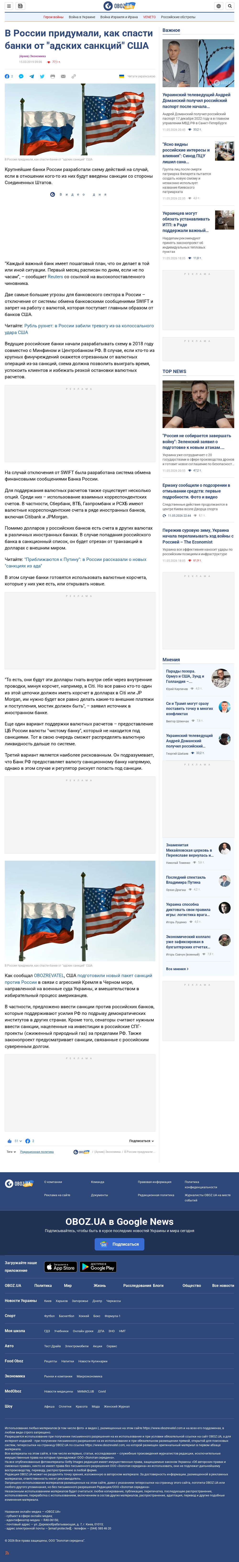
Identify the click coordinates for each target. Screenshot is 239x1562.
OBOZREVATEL (49, 975)
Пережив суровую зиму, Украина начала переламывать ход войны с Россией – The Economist (198, 536)
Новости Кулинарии (93, 1361)
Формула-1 (112, 1316)
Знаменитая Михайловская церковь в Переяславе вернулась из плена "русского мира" (189, 850)
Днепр (97, 1301)
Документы (99, 1195)
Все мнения (176, 969)
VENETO (149, 17)
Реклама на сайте (57, 1195)
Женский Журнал (117, 1406)
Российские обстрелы (178, 17)
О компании (53, 1182)
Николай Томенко (178, 863)
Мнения (171, 659)
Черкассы (113, 1301)
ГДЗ (47, 1331)
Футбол (49, 1316)
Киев (47, 1301)
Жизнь (100, 1285)
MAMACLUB (85, 1391)
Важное (171, 30)
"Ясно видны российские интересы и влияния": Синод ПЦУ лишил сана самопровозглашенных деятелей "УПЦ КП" (186, 153)
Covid (102, 1391)
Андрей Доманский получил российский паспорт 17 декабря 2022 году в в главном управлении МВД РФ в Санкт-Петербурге (196, 118)
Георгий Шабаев (177, 753)
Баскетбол (66, 1316)
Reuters (56, 276)
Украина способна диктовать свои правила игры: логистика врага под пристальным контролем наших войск (188, 909)
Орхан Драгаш (176, 890)
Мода (96, 1406)
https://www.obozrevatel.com (163, 1428)
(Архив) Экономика (32, 56)
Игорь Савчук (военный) (183, 954)
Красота (81, 1406)
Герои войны (53, 17)
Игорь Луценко (176, 922)
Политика (43, 1285)
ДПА (101, 1331)
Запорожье (80, 1301)
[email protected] (60, 1528)
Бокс (96, 1316)
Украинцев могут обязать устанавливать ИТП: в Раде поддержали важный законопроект (186, 222)
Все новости (223, 1285)
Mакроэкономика (89, 1376)
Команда (97, 1182)
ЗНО (112, 1331)
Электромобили (77, 1346)
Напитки (67, 1361)
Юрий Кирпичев (177, 689)
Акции (97, 1346)
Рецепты (50, 1361)
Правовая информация (154, 1182)
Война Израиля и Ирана (119, 17)
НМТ (122, 1331)
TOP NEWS (174, 371)
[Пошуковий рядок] (230, 6)
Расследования (137, 1285)
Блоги (158, 1285)
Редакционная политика (37, 1152)
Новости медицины (58, 1391)
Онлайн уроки (83, 1331)
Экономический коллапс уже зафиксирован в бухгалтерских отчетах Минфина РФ (188, 942)
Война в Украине (82, 17)
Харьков (62, 1301)
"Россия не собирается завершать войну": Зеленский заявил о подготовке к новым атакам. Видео (197, 441)
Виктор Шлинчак (177, 721)
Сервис (112, 1346)
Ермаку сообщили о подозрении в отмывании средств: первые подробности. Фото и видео (196, 491)
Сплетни (65, 1406)
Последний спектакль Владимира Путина (186, 880)
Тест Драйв (52, 1346)
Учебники (61, 1331)
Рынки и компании (58, 1376)
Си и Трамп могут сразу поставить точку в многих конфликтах (189, 708)
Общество (192, 1285)
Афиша (49, 1406)
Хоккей (84, 1316)
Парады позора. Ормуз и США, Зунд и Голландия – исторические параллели (185, 676)
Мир (68, 1285)
